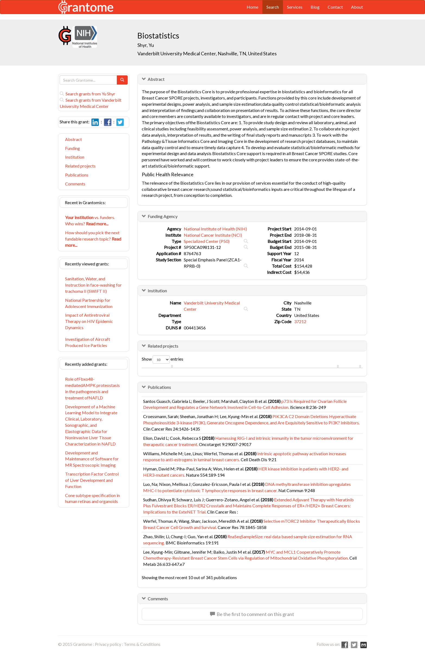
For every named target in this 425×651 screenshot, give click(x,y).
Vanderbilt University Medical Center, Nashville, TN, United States (207, 53)
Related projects (80, 165)
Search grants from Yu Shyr (87, 93)
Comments (75, 183)
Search (272, 6)
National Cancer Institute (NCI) (213, 235)
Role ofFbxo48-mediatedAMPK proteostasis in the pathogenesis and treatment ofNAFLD (92, 388)
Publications (76, 174)
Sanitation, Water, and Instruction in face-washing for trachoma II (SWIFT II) (93, 285)
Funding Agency (163, 216)
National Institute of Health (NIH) (215, 228)
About (357, 6)
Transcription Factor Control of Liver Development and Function (92, 480)
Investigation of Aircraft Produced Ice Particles (87, 342)
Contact (335, 6)
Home (252, 6)
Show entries (162, 359)
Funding (72, 148)
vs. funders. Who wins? (90, 220)
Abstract (73, 139)
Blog (315, 6)
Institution (74, 156)
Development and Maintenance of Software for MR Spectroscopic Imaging (92, 459)
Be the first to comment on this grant (252, 614)
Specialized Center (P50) (207, 241)
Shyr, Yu (146, 45)
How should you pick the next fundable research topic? (93, 239)
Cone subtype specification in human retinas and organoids (92, 498)
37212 (300, 321)
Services (294, 6)
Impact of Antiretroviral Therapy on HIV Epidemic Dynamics (89, 321)
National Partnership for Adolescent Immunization (88, 303)
